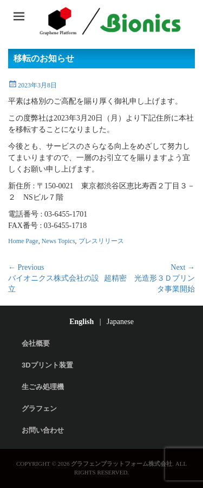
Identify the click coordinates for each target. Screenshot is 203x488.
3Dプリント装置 (47, 365)
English (81, 322)
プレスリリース (101, 241)
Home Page (23, 241)
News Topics (58, 241)
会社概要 (36, 343)
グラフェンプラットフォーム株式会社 (121, 463)
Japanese (120, 322)
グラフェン (39, 408)
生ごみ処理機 (43, 387)
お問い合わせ (43, 430)
